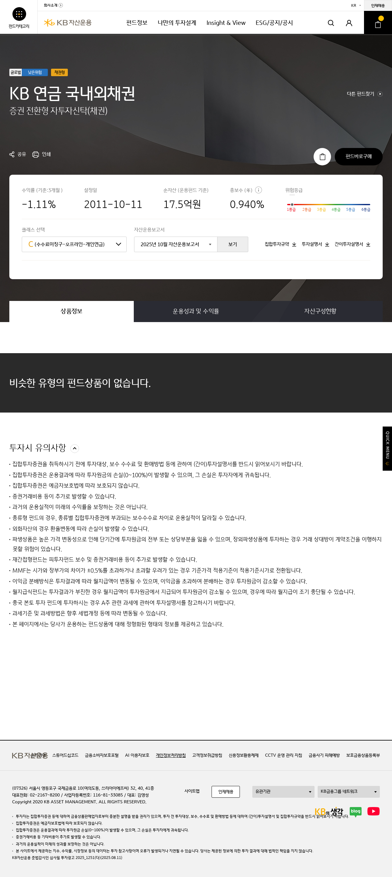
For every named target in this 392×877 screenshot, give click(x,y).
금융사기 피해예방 (324, 755)
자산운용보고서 (149, 230)
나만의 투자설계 (177, 23)
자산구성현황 (320, 311)
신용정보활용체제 (244, 755)
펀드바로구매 (359, 156)
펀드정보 (136, 23)
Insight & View (226, 23)
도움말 (258, 190)
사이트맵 (191, 791)
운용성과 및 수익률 (196, 311)
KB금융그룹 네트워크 (339, 791)
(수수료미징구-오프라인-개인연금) (66, 244)
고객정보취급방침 (207, 755)
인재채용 (378, 5)
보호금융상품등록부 (363, 755)
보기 (232, 244)
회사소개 (50, 5)
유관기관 (262, 791)
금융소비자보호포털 (102, 755)
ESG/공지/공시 (274, 23)
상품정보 (71, 311)
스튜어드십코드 (65, 755)
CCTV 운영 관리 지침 (283, 755)
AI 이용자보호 (137, 755)
